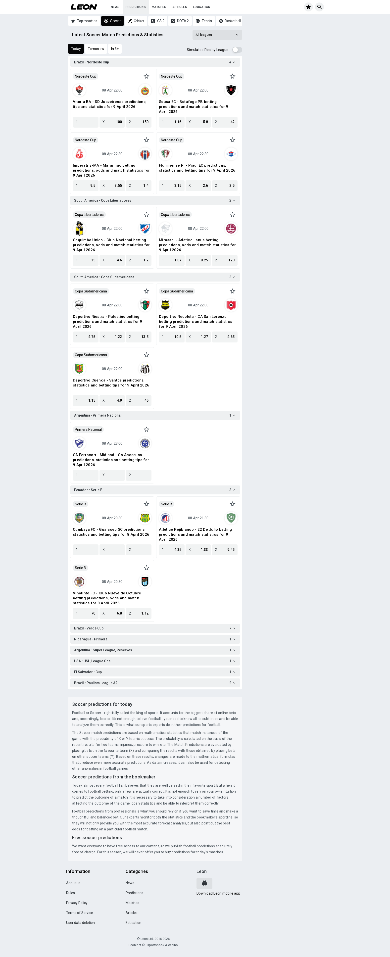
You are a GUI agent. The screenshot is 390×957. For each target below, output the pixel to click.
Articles (179, 7)
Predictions (136, 7)
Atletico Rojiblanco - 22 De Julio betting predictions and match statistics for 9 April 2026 (195, 534)
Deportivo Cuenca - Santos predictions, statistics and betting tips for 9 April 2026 (111, 382)
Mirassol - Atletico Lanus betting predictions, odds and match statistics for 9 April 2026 (197, 245)
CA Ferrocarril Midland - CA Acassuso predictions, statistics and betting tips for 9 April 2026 (111, 460)
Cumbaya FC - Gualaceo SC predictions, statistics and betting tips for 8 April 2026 (111, 532)
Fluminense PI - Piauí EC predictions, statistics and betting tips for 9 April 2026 (197, 168)
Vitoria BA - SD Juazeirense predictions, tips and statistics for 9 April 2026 (109, 104)
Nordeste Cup (85, 76)
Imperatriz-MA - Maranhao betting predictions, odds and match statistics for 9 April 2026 (111, 170)
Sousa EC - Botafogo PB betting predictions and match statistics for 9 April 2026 (193, 106)
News (115, 7)
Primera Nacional (88, 429)
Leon (201, 871)
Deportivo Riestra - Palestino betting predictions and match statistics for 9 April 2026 (107, 321)
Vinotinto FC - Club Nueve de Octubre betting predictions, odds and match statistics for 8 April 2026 (107, 598)
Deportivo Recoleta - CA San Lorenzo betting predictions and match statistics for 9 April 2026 (195, 321)
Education (201, 7)
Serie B (80, 504)
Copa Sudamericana (91, 291)
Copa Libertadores (89, 215)
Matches (159, 7)
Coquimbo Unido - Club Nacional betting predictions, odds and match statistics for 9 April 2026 (111, 245)
